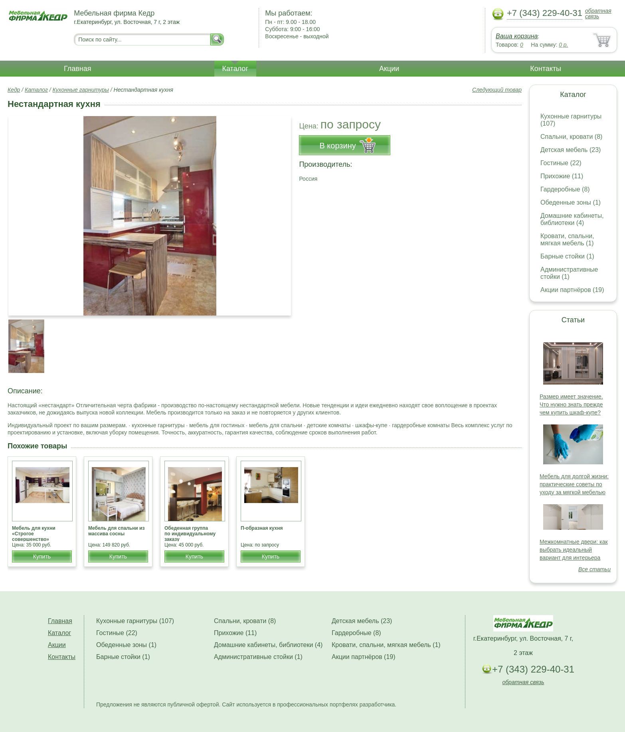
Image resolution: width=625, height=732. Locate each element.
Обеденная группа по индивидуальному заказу (190, 533)
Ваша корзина (517, 36)
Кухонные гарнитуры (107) (135, 621)
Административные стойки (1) (569, 273)
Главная (77, 69)
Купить (42, 556)
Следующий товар (497, 90)
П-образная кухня (262, 528)
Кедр (14, 90)
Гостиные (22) (560, 163)
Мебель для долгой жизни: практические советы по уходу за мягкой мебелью (574, 484)
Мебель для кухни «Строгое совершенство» (33, 533)
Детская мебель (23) (570, 149)
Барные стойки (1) (567, 256)
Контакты (545, 69)
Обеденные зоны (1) (570, 202)
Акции (389, 69)
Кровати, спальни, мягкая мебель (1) (567, 240)
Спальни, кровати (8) (571, 136)
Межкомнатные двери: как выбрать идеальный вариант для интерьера (574, 550)
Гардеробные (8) (565, 189)
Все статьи (594, 569)
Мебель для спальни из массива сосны (116, 531)
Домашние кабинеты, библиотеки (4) (572, 219)
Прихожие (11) (561, 176)
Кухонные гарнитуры (81, 90)
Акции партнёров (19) (572, 289)
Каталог (235, 69)
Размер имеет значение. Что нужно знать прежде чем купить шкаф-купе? (571, 404)
